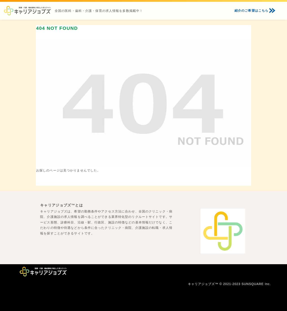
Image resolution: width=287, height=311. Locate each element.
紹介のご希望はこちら (251, 10)
